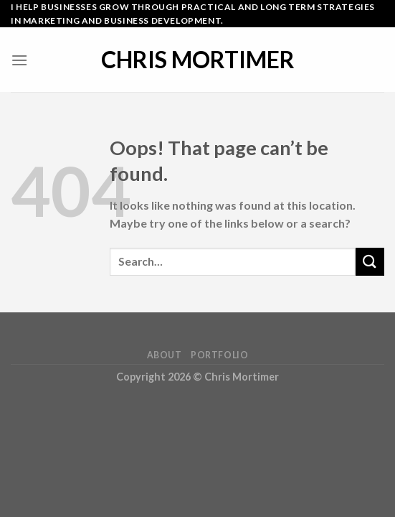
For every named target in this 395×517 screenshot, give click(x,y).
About (164, 355)
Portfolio (220, 355)
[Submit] (370, 262)
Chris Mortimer (198, 59)
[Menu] (19, 60)
